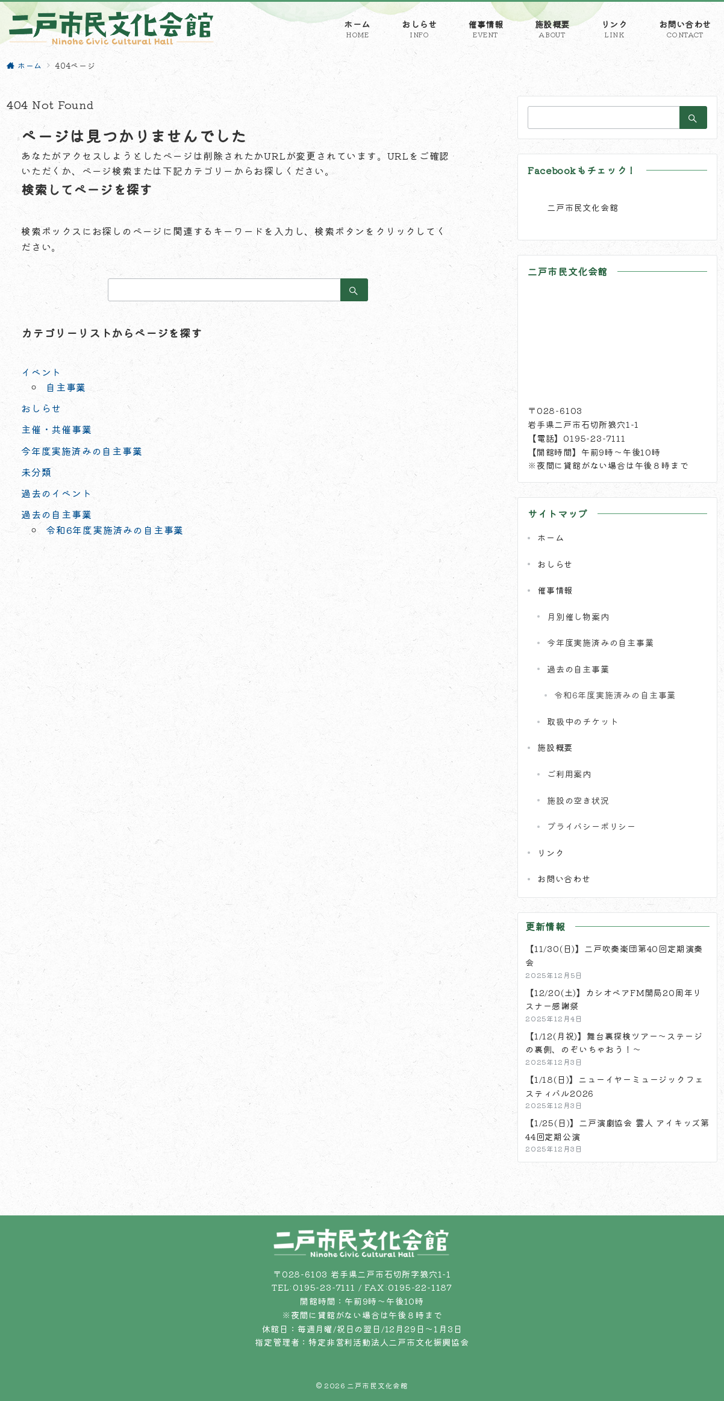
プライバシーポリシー (591, 826)
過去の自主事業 (56, 514)
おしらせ (41, 408)
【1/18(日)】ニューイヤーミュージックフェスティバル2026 (614, 1086)
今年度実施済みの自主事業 (82, 450)
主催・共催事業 (56, 429)
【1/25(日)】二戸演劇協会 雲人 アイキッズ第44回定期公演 (617, 1129)
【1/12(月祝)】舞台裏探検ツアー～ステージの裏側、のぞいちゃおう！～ (613, 1043)
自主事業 (66, 387)
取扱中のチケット (582, 721)
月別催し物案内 (578, 616)
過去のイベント (56, 493)
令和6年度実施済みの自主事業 (115, 529)
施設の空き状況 (578, 800)
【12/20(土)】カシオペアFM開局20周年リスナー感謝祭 (613, 999)
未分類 (36, 472)
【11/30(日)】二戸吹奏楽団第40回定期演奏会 (614, 955)
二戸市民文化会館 (582, 207)
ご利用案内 (569, 774)
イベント (41, 372)
